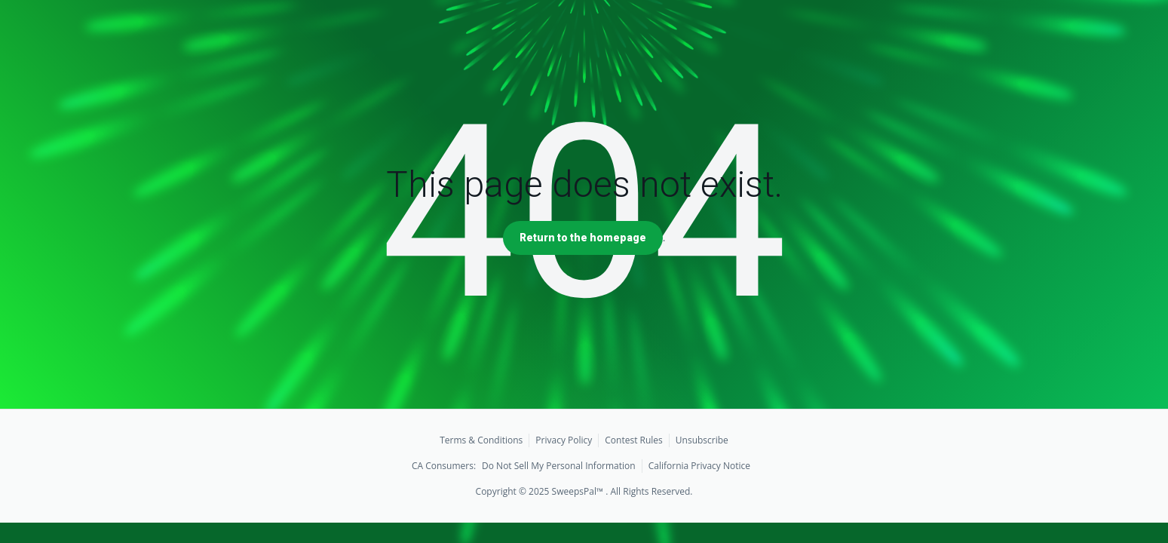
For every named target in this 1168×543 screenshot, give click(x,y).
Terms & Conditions (481, 440)
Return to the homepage (583, 238)
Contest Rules (634, 440)
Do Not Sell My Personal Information (559, 465)
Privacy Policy (563, 440)
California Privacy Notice (699, 465)
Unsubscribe (702, 440)
